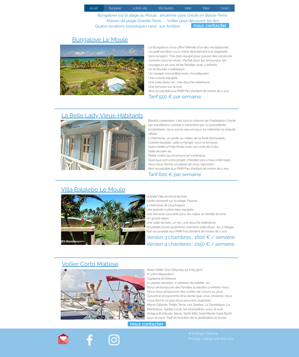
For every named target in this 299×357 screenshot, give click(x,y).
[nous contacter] (210, 25)
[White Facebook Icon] (89, 340)
